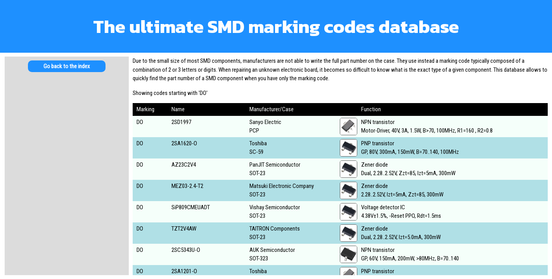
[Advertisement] (67, 139)
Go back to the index (66, 66)
